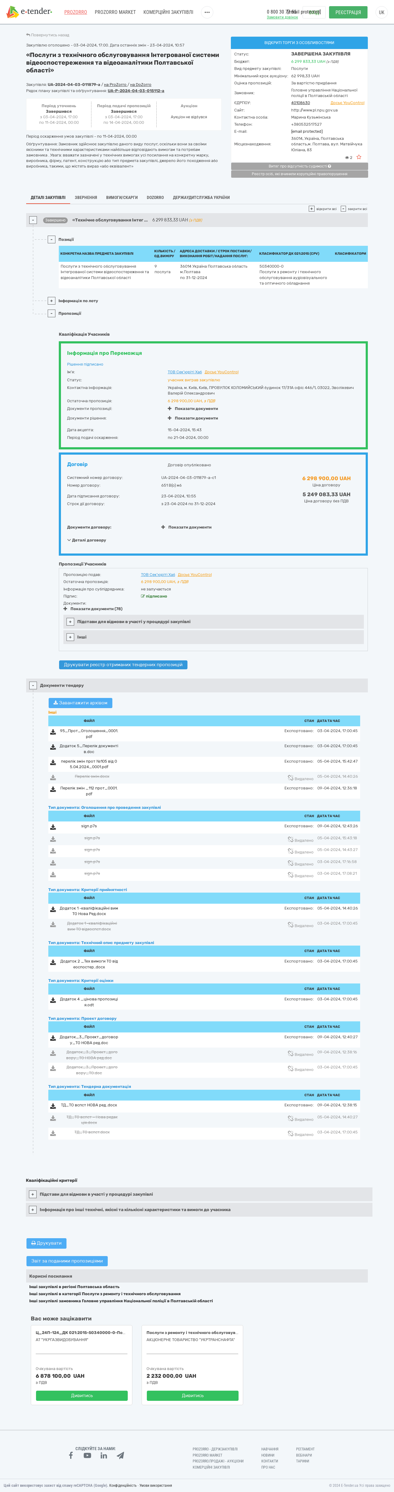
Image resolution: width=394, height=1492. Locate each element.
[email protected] (307, 131)
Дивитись (82, 1395)
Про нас (268, 1467)
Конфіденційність (123, 1485)
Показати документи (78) (93, 608)
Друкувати (46, 1243)
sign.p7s (89, 826)
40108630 (300, 102)
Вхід (314, 12)
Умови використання (155, 1485)
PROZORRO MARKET (115, 12)
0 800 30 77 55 (281, 12)
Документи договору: (89, 527)
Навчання (270, 1449)
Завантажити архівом (80, 703)
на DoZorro (140, 84)
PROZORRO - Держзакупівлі (215, 1449)
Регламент (305, 1449)
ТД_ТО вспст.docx (92, 1132)
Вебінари (304, 1455)
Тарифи (302, 1461)
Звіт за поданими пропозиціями (67, 1261)
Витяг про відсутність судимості (300, 166)
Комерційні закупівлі (168, 12)
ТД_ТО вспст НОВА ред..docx (89, 1105)
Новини (267, 1455)
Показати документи (193, 408)
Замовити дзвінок (282, 17)
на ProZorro (115, 84)
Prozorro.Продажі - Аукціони (218, 1461)
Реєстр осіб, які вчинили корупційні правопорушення (300, 174)
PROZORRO (75, 12)
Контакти (269, 1461)
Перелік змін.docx (92, 776)
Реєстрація (348, 12)
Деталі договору (86, 540)
